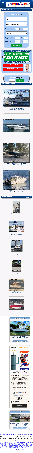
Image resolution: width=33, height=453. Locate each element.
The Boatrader (21, 446)
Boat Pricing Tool (10, 442)
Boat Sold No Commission (16, 444)
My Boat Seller (17, 443)
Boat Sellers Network (4, 443)
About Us (30, 434)
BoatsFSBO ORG (9, 447)
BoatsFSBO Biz (22, 447)
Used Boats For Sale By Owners (11, 446)
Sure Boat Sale (13, 448)
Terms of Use (4, 434)
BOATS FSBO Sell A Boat (5, 444)
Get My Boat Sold (19, 448)
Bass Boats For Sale (20, 449)
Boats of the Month (8, 84)
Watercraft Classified (23, 445)
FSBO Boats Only (12, 449)
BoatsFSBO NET (23, 442)
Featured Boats (7, 197)
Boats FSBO (17, 442)
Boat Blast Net (25, 444)
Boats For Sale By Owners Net (26, 443)
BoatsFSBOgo (3, 447)
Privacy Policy (13, 434)
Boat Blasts (11, 443)
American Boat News (28, 448)
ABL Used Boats (3, 442)
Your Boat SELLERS (14, 445)
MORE (28, 84)
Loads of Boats (27, 446)
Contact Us (22, 434)
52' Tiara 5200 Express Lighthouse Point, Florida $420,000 (20, 337)
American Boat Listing (5, 448)
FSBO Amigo (29, 442)
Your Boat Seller (7, 445)
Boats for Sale (7, 9)
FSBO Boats (15, 447)
